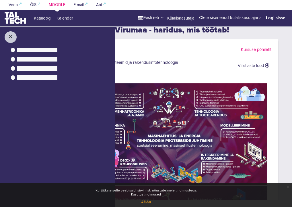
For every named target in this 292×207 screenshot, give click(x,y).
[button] (150, 17)
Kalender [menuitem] (65, 18)
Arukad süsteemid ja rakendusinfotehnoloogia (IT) (164, 83)
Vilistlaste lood (253, 83)
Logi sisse (275, 17)
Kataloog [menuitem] (42, 18)
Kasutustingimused (146, 194)
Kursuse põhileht (255, 67)
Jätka (146, 202)
